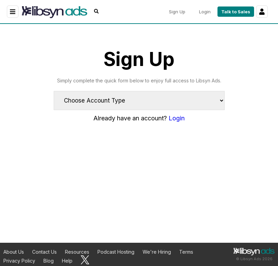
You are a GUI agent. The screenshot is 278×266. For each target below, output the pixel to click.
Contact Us (44, 252)
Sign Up (177, 11)
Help (67, 261)
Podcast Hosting (115, 252)
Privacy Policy (19, 261)
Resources (77, 252)
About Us (13, 252)
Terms (186, 252)
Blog (48, 261)
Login (177, 118)
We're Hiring (157, 252)
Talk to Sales (235, 11)
